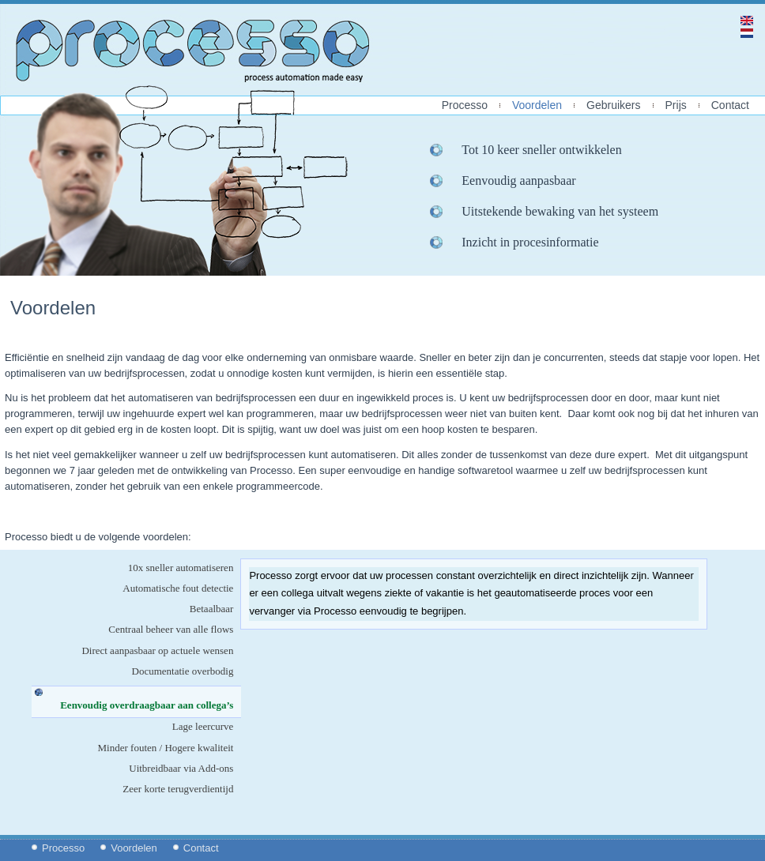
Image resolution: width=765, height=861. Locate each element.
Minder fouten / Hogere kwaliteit (166, 748)
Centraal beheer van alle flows (170, 629)
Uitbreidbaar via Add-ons (181, 768)
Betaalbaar (212, 609)
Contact (730, 105)
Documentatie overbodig (183, 671)
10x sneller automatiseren (181, 567)
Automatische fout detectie (177, 588)
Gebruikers (613, 105)
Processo (465, 105)
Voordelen (537, 105)
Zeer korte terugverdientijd (177, 789)
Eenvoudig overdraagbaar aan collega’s (150, 705)
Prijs (676, 105)
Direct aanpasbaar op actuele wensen (157, 650)
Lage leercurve (203, 726)
